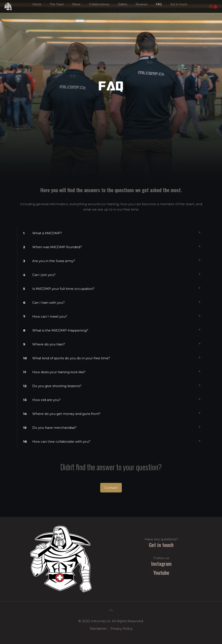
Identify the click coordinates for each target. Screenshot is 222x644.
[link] (76, 11)
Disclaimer (98, 628)
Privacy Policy (121, 628)
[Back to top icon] (111, 610)
